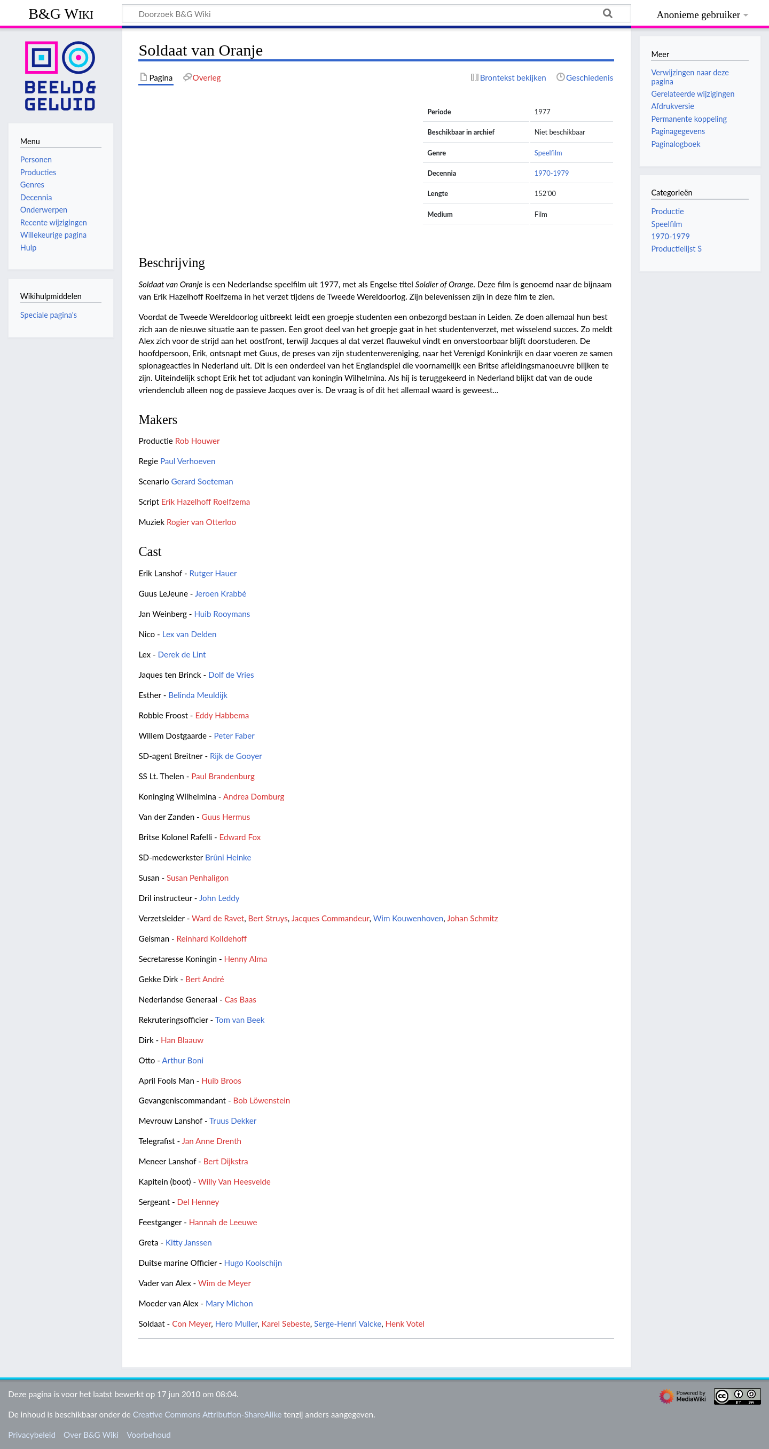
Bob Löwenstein (261, 1100)
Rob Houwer (197, 440)
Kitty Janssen (189, 1242)
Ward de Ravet (218, 918)
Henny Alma (245, 959)
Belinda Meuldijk (197, 695)
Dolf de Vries (231, 674)
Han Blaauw (182, 1040)
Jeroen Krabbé (220, 593)
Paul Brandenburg (223, 776)
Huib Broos (221, 1080)
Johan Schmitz (472, 918)
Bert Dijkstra (225, 1161)
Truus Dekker (232, 1120)
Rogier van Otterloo (201, 522)
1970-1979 (552, 173)
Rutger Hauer (213, 573)
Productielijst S (676, 248)
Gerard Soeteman (202, 481)
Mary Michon (229, 1303)
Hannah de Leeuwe (223, 1222)
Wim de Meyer (224, 1283)
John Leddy (219, 898)
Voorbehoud (148, 1434)
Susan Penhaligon (198, 877)
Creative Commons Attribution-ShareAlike (207, 1414)
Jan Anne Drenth (212, 1141)
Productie (667, 211)
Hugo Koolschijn (253, 1262)
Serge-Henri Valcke (347, 1323)
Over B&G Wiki (91, 1434)
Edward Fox (240, 837)
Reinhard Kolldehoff (212, 938)
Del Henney (198, 1202)
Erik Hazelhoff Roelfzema (205, 501)
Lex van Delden (189, 634)
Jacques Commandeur (331, 918)
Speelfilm (548, 152)
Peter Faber (234, 735)
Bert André (204, 979)
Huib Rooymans (222, 613)
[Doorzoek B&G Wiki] (376, 13)
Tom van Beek (240, 1019)
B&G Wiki (60, 13)
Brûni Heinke (228, 857)
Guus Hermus (226, 816)
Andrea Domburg (254, 796)
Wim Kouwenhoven (408, 918)
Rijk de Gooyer (236, 756)
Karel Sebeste (286, 1323)
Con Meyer (191, 1323)
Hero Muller (236, 1323)
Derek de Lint (182, 654)
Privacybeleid (32, 1434)
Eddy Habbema (222, 715)
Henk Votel (405, 1323)
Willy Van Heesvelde (234, 1181)
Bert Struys (268, 918)
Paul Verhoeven (188, 461)
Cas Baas (240, 999)
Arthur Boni (182, 1060)
